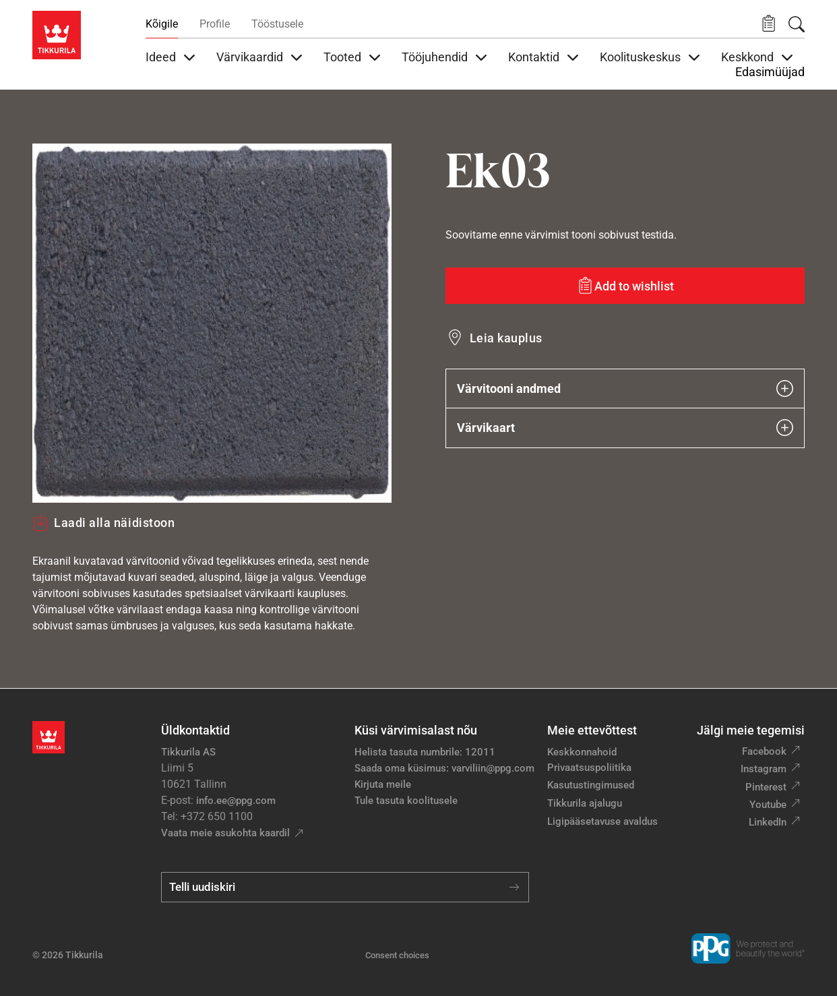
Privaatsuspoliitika (589, 767)
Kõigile (162, 24)
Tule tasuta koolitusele (406, 801)
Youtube (767, 805)
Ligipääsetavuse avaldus (602, 821)
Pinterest (765, 787)
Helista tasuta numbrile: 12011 (424, 752)
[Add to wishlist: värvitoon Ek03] (625, 286)
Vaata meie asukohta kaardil (225, 833)
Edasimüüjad (770, 72)
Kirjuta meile (382, 784)
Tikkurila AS (188, 752)
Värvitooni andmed (625, 388)
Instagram (763, 769)
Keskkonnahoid (582, 752)
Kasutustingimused (590, 785)
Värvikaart (625, 427)
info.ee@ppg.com (236, 801)
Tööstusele (277, 24)
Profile (214, 24)
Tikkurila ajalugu (584, 803)
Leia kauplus (506, 338)
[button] (769, 24)
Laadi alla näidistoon (103, 523)
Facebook (764, 751)
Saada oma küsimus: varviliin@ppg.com (444, 768)
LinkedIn (767, 822)
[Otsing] (796, 24)
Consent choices (397, 955)
